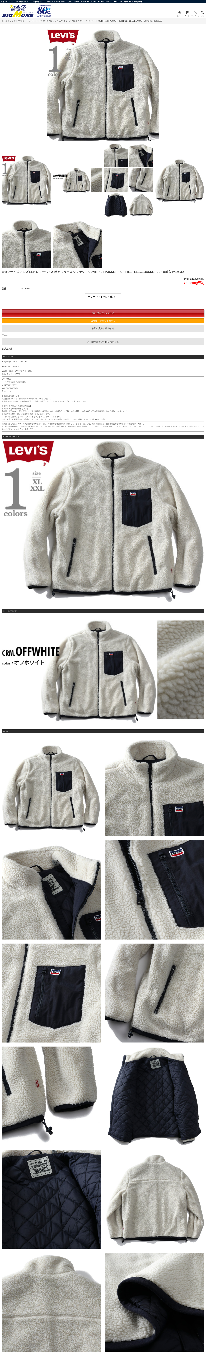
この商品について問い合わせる (103, 342)
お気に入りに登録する (103, 328)
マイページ (195, 14)
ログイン (180, 14)
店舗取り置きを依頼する (103, 321)
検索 (202, 14)
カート (187, 14)
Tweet (5, 335)
